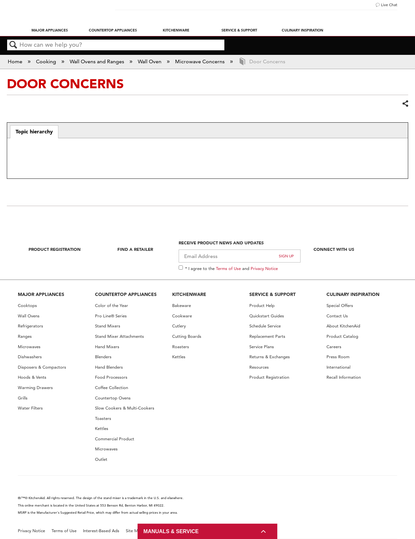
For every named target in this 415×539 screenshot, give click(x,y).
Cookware (182, 315)
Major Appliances (49, 30)
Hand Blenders (109, 367)
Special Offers (339, 305)
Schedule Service (265, 326)
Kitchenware (176, 30)
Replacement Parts (267, 336)
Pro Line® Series (111, 315)
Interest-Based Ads (101, 530)
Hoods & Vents (32, 377)
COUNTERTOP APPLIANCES (126, 294)
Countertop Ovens (113, 398)
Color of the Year (111, 305)
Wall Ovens (29, 315)
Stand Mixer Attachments (119, 336)
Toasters (103, 418)
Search (13, 45)
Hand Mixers (107, 346)
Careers (333, 346)
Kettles (101, 428)
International (338, 367)
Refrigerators (30, 326)
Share (405, 104)
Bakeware (181, 305)
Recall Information (343, 377)
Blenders (103, 356)
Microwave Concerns (200, 61)
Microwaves (29, 346)
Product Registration (55, 249)
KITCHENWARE (189, 294)
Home (16, 61)
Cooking (46, 61)
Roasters (180, 346)
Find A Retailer (135, 249)
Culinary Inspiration (302, 30)
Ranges (25, 336)
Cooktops (27, 305)
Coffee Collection (111, 387)
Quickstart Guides (266, 315)
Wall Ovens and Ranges (97, 61)
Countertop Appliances (113, 30)
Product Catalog (342, 336)
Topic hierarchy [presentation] (34, 131)
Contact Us (337, 315)
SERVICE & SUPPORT (272, 294)
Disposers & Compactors (42, 367)
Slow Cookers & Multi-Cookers (124, 408)
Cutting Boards (186, 336)
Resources (259, 367)
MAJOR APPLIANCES (41, 294)
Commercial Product (114, 438)
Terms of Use (228, 268)
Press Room (338, 356)
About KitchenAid (343, 326)
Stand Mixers (107, 326)
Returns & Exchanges (269, 356)
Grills (23, 398)
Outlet (101, 459)
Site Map (134, 530)
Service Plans (261, 346)
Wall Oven (150, 61)
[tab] (34, 131)
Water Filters (30, 408)
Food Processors (111, 377)
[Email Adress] (240, 256)
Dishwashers (30, 356)
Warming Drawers (35, 387)
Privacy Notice (264, 268)
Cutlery (179, 326)
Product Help (262, 305)
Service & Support (239, 30)
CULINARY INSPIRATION (352, 294)
